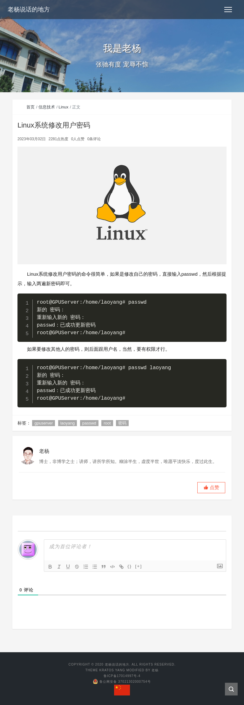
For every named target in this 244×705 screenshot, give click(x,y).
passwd (89, 423)
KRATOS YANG (112, 670)
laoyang (67, 423)
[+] (138, 566)
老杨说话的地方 (29, 9)
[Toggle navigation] (228, 10)
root (107, 423)
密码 (122, 423)
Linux (63, 107)
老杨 (155, 670)
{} (129, 566)
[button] (211, 487)
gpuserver (43, 423)
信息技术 (46, 107)
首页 (30, 107)
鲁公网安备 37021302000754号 (122, 681)
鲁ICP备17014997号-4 (122, 676)
